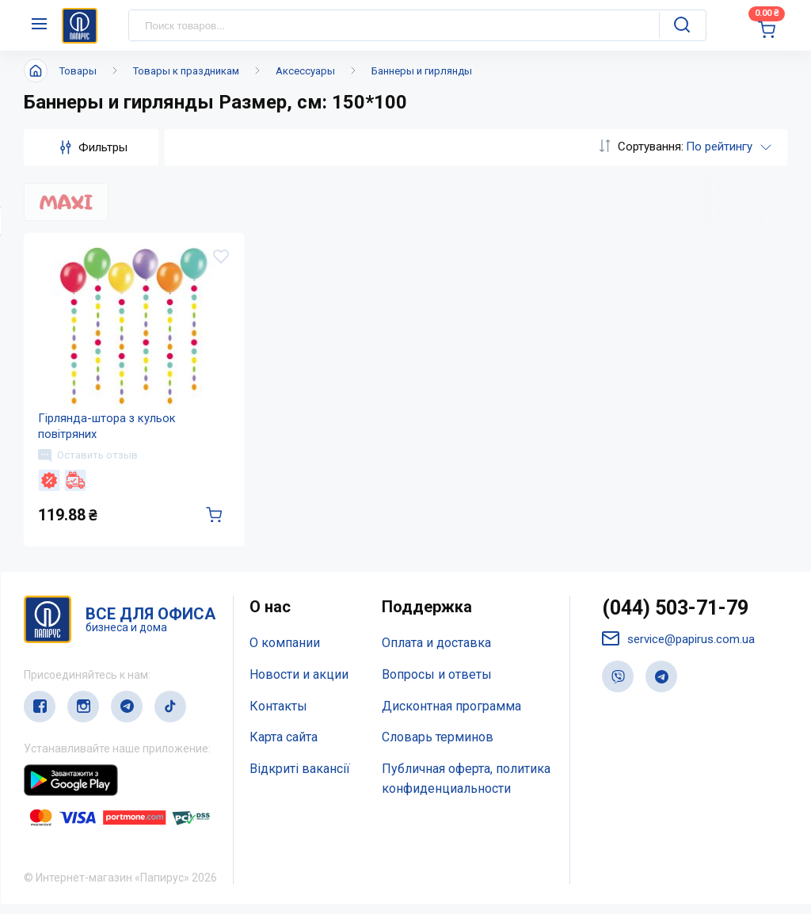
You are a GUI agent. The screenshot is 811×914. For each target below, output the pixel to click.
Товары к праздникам (186, 71)
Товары (78, 71)
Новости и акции (298, 684)
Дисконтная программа (451, 716)
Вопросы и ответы (437, 684)
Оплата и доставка (436, 653)
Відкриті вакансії (299, 778)
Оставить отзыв (89, 463)
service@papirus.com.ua (678, 649)
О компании (284, 653)
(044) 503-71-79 (675, 618)
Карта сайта (283, 748)
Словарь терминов (437, 748)
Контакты (278, 716)
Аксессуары (305, 71)
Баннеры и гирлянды (421, 71)
